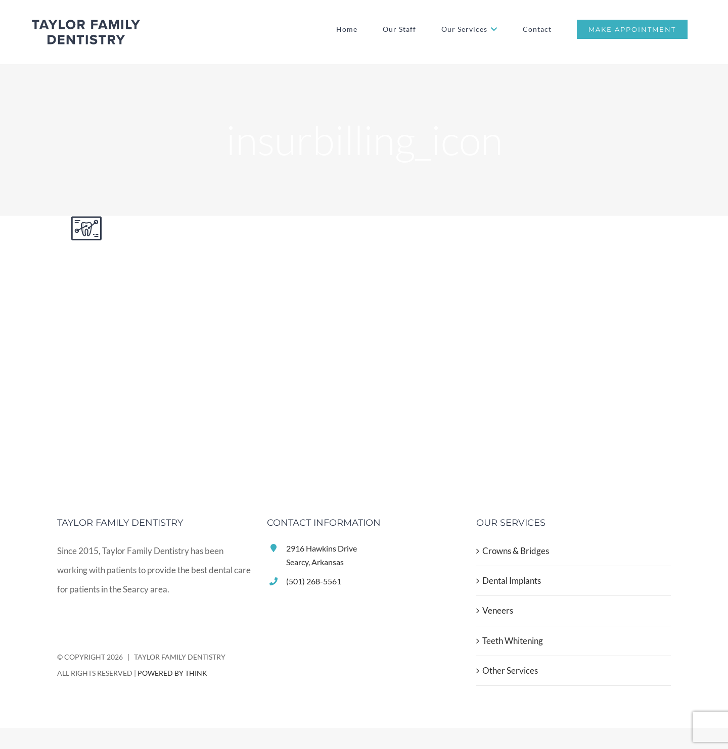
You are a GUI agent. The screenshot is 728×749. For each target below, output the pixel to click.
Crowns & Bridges (515, 550)
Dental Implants (511, 580)
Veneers (497, 610)
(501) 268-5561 (313, 581)
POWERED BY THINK (172, 673)
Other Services (510, 670)
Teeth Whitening (512, 640)
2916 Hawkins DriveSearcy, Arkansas (321, 555)
